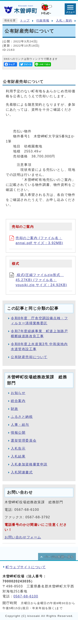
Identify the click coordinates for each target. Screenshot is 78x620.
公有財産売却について (29, 357)
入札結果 (18, 456)
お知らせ (18, 393)
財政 (14, 409)
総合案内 (18, 401)
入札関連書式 (22, 472)
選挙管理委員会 (23, 440)
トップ (25, 20)
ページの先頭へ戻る (59, 556)
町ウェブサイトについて (26, 567)
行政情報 (42, 20)
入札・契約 (64, 20)
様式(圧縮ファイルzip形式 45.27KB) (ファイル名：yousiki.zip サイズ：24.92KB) (38, 280)
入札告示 (18, 448)
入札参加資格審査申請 (29, 464)
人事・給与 (20, 424)
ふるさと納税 (22, 416)
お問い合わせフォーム (23, 537)
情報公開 (18, 432)
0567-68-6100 (26, 596)
